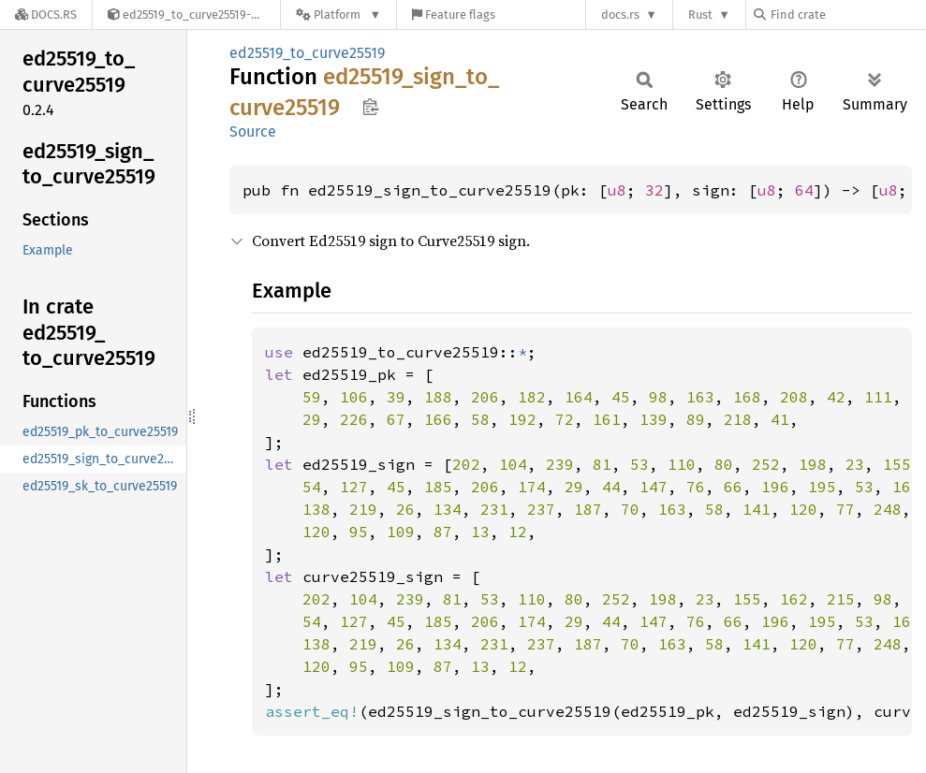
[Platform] (338, 14)
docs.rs (620, 14)
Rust (700, 14)
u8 (617, 190)
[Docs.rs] (46, 14)
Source (252, 131)
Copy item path (370, 107)
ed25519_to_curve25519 (307, 53)
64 (804, 190)
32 (654, 190)
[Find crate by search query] (847, 14)
